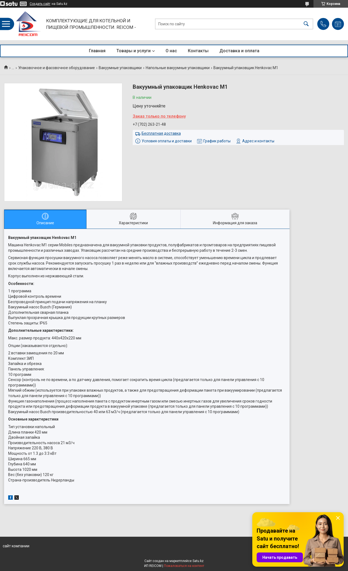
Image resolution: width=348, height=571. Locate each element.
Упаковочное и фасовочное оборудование (56, 68)
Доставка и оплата (239, 50)
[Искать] (306, 24)
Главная (97, 50)
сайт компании (16, 546)
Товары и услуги (133, 50)
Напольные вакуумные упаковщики (178, 68)
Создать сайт (40, 4)
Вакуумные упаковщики (120, 68)
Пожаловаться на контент (184, 566)
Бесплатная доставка (161, 133)
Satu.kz (198, 561)
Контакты (198, 50)
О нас (171, 50)
